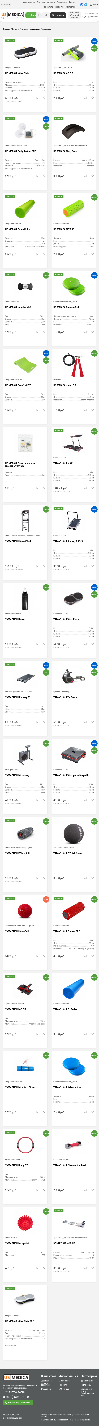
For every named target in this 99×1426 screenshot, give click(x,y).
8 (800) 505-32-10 (90, 16)
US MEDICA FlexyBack (65, 151)
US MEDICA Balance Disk (66, 307)
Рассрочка (62, 2)
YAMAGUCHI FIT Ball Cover (67, 853)
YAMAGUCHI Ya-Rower (65, 697)
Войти (93, 4)
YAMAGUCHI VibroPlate (66, 619)
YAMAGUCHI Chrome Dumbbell (69, 1165)
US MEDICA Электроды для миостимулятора (20, 464)
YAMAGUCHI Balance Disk (67, 1087)
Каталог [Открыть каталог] (32, 15)
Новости (59, 7)
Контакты (70, 7)
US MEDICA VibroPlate (17, 73)
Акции (72, 2)
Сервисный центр (86, 1390)
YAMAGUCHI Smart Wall (18, 541)
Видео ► (10, 41)
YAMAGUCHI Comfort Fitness (21, 1087)
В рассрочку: (13, 101)
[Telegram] (85, 4)
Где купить (48, 7)
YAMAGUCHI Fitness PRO (66, 931)
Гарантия (45, 1385)
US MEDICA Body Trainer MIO (20, 151)
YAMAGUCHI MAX (62, 463)
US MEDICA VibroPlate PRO (19, 1321)
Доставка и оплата (46, 2)
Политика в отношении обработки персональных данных (65, 1420)
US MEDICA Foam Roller (18, 229)
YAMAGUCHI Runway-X (17, 697)
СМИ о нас (64, 1389)
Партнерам (86, 1385)
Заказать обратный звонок (74, 15)
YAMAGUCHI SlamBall (17, 931)
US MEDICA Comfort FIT (18, 385)
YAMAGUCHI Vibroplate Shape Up (71, 775)
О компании (29, 2)
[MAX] (81, 4)
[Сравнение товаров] (46, 15)
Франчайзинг (87, 1381)
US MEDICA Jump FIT (64, 385)
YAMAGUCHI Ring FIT (16, 1165)
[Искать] (39, 15)
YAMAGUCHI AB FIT (15, 1009)
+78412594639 (92, 13)
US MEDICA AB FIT (63, 73)
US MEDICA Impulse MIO (18, 307)
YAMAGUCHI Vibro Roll (17, 853)
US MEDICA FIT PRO (64, 229)
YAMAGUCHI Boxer (15, 619)
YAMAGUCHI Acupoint (17, 1243)
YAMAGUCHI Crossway (17, 775)
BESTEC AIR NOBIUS (64, 1243)
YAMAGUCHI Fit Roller (65, 1009)
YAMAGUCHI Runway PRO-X (68, 541)
